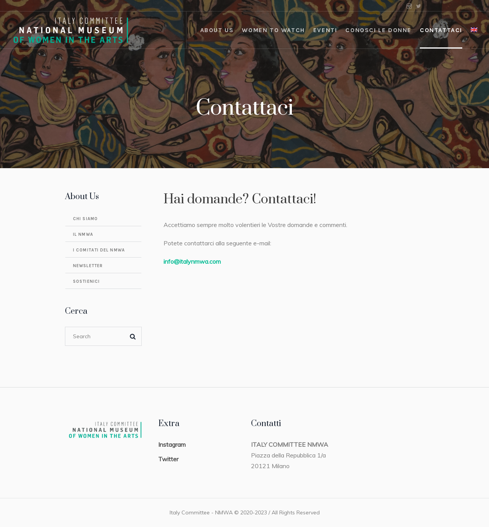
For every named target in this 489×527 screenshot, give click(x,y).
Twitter (168, 459)
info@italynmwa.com (192, 261)
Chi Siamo (85, 218)
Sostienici (86, 281)
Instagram (172, 444)
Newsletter (88, 265)
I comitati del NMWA (99, 250)
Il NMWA (83, 234)
